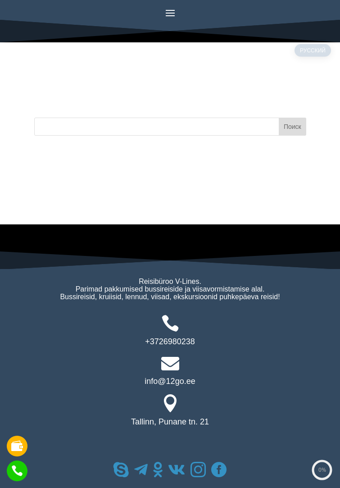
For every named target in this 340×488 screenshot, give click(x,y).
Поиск (292, 126)
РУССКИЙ (313, 68)
